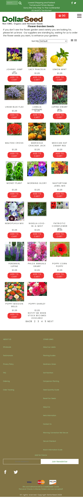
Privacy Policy (8, 371)
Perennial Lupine (14, 272)
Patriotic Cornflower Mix (59, 231)
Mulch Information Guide (52, 457)
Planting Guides (49, 363)
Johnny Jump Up (14, 70)
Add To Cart (14, 81)
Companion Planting (51, 388)
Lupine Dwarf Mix (60, 110)
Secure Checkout (49, 448)
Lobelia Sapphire (37, 110)
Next (49, 328)
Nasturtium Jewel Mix (60, 189)
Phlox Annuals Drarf (37, 272)
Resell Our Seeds (49, 405)
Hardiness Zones (49, 371)
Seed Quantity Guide (51, 397)
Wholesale (7, 354)
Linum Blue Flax (14, 109)
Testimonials (8, 363)
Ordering (6, 388)
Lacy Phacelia (37, 69)
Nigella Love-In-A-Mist (37, 229)
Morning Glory (37, 188)
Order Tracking (8, 397)
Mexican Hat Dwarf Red (59, 149)
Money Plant (14, 188)
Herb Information (49, 423)
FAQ (4, 380)
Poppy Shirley (37, 311)
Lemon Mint (60, 69)
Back (27, 328)
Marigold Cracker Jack (37, 149)
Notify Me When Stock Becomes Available (37, 322)
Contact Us (47, 431)
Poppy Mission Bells (14, 312)
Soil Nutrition (48, 380)
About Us (46, 414)
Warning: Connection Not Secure (55, 440)
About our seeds (49, 354)
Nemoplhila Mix (14, 228)
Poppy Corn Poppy (59, 272)
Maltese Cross (14, 148)
